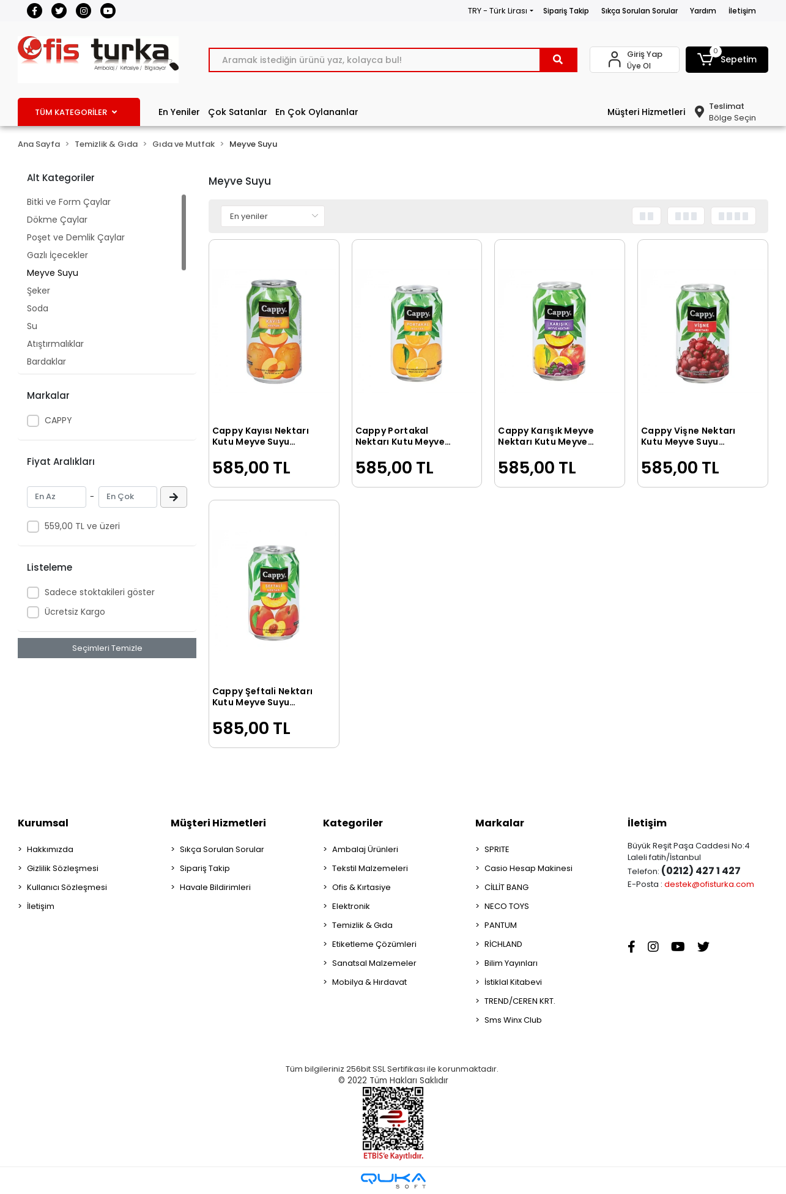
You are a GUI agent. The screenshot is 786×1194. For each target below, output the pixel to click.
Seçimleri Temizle (107, 648)
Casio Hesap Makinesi (528, 868)
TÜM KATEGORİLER (76, 112)
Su (32, 326)
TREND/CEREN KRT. (519, 1001)
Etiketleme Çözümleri (374, 944)
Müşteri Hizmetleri (646, 112)
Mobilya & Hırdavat (369, 982)
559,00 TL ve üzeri (82, 526)
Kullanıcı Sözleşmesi (67, 887)
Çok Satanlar (237, 112)
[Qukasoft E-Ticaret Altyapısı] (393, 1180)
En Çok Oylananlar (316, 112)
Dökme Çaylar (57, 219)
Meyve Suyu (52, 273)
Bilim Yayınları (511, 963)
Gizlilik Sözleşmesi (62, 868)
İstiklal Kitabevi (513, 982)
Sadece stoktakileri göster (100, 592)
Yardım (703, 11)
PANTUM (500, 925)
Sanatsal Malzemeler (374, 963)
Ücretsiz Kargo (75, 612)
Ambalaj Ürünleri (365, 849)
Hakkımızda (50, 849)
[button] (727, 59)
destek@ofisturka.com (709, 884)
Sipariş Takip (566, 11)
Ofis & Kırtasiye (361, 887)
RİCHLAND (503, 944)
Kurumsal (43, 823)
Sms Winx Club (513, 1020)
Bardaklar (46, 361)
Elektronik (351, 906)
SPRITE (497, 849)
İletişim (742, 11)
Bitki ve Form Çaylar (69, 202)
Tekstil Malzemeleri (370, 868)
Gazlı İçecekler (57, 255)
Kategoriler (353, 823)
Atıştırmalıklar (55, 344)
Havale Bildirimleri (215, 887)
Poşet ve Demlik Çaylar (76, 237)
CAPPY (58, 420)
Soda (37, 308)
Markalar (499, 823)
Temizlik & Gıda (362, 925)
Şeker (38, 290)
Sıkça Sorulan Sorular (639, 11)
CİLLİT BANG (506, 887)
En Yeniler (179, 112)
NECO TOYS (506, 906)
